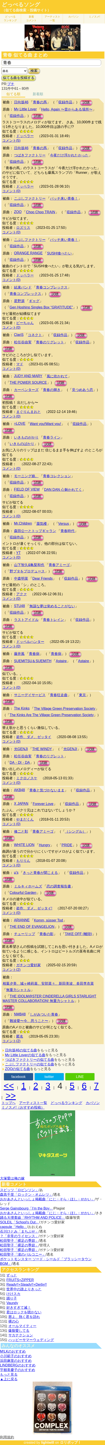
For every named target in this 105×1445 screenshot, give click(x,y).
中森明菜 (21, 578)
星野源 (19, 301)
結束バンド (23, 287)
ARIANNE (22, 920)
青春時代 (68, 531)
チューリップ (24, 934)
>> (10, 1096)
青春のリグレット (50, 342)
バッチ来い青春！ (64, 198)
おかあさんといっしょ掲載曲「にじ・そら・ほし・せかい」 (47, 1199)
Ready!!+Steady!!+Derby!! (26, 1284)
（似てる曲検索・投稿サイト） (26, 10)
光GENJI (21, 749)
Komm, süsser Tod (48, 920)
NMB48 (20, 1014)
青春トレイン (53, 620)
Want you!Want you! (45, 424)
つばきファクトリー (30, 155)
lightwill (47, 1442)
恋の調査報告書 (58, 886)
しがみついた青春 (44, 1014)
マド (19, 364)
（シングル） (75, 831)
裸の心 (13, 1321)
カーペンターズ (26, 390)
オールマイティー (22, 1326)
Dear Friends (42, 578)
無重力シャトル (18, 990)
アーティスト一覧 (33, 1103)
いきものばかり (22, 444)
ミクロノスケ (26, 778)
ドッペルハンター (30, 642)
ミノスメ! (94, 16)
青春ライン (52, 437)
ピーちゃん (25, 323)
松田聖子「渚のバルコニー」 (23, 1254)
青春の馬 (40, 102)
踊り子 (11, 1298)
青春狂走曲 (59, 695)
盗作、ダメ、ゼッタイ (33, 737)
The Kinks (22, 708)
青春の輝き (52, 390)
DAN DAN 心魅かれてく (63, 489)
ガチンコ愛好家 (28, 965)
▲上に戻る (9, 1379)
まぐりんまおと (28, 412)
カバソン (73, 16)
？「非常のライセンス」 (19, 1236)
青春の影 (46, 934)
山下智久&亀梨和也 (29, 565)
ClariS (19, 335)
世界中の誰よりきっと (23, 1289)
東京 (82, 695)
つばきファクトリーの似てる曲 (29, 1059)
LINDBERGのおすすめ (18, 1365)
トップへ (9, 1103)
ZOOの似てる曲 (17, 1069)
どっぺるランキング (66, 1103)
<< (9, 1086)
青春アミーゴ (59, 565)
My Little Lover (25, 109)
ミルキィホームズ (28, 886)
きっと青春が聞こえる (40, 873)
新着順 (38, 94)
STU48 (19, 606)
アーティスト (52, 18)
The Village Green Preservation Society (64, 708)
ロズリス (23, 227)
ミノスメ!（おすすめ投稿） (23, 1107)
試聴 (86, 102)
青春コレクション (57, 476)
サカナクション (20, 1335)
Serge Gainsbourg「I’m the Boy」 (26, 1208)
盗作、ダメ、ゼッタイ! (34, 908)
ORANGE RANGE (28, 253)
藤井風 (19, 654)
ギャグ (34, 301)
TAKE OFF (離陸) (78, 934)
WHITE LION (24, 845)
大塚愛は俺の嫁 (12, 1178)
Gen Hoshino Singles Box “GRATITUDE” (41, 307)
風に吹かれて (57, 376)
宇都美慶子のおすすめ (17, 1370)
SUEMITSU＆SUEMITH (33, 661)
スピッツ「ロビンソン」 (19, 1190)
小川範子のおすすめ (16, 1356)
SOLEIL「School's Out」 (19, 1222)
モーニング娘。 (26, 476)
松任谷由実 (23, 342)
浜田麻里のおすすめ (16, 1361)
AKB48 (19, 790)
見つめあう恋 (82, 390)
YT (18, 553)
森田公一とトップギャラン (35, 531)
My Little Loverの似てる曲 (25, 1055)
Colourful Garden (23, 893)
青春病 (34, 654)
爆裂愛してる (18, 1330)
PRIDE (67, 845)
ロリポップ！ (70, 1442)
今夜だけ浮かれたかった (69, 155)
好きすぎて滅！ (18, 1307)
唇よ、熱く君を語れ (24, 1317)
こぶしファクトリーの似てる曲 (29, 1064)
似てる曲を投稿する (18, 78)
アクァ (21, 594)
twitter (49, 1077)
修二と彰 (21, 831)
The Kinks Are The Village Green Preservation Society (52, 715)
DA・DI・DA (20, 762)
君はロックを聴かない (23, 1312)
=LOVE (19, 423)
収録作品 (65, 102)
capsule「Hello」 (13, 1227)
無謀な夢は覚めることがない (52, 606)
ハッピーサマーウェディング (31, 1340)
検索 (33, 71)
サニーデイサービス (30, 695)
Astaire (61, 661)
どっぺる (10, 18)
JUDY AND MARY (28, 376)
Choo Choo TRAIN (40, 212)
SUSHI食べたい (59, 253)
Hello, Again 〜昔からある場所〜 (67, 109)
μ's (16, 872)
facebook (18, 1077)
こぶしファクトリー (30, 198)
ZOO (18, 212)
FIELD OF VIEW (27, 489)
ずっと (11, 1275)
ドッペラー (25, 136)
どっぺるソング (21, 4)
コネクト (35, 335)
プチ (10, 84)
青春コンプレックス (52, 287)
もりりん (23, 860)
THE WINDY (42, 749)
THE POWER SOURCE (28, 382)
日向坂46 (21, 102)
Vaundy (12, 1303)
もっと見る (9, 1374)
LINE (80, 1077)
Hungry (44, 845)
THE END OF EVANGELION (32, 927)
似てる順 (13, 94)
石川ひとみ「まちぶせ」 (19, 1231)
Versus (63, 523)
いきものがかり (26, 437)
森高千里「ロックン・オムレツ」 (26, 1194)
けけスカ (13, 1294)
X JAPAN (21, 803)
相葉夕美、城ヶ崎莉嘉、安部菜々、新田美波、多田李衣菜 (48, 983)
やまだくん (25, 819)
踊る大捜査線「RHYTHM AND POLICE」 (32, 1217)
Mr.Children (23, 523)
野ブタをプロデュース (27, 571)
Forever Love (43, 804)
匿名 (19, 1036)
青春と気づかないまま (46, 790)
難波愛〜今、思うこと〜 (29, 1021)
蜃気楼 (41, 523)
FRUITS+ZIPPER (20, 1280)
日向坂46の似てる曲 (21, 1050)
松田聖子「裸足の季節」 (19, 1240)
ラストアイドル (26, 620)
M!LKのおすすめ (13, 1351)
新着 (31, 18)
